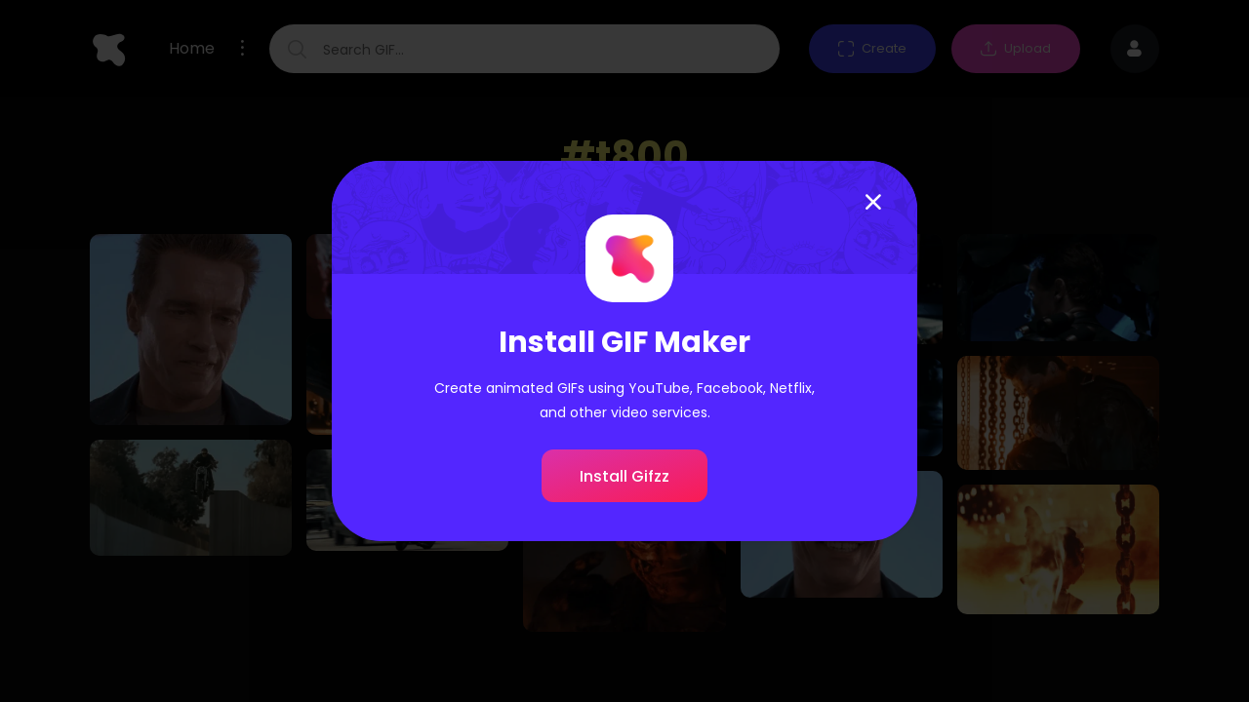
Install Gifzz (624, 476)
